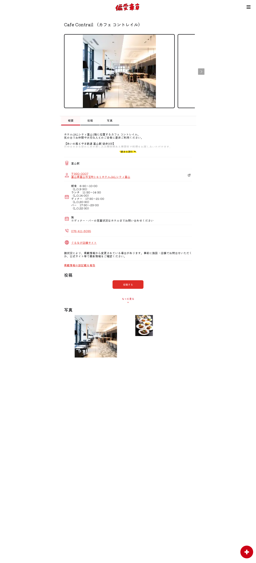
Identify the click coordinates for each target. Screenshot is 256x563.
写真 (110, 120)
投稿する (128, 284)
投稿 (90, 120)
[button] (201, 71)
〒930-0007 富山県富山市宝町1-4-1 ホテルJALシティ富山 (100, 175)
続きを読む (127, 151)
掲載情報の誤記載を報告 (79, 265)
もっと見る (128, 299)
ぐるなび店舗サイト (84, 242)
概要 (71, 120)
